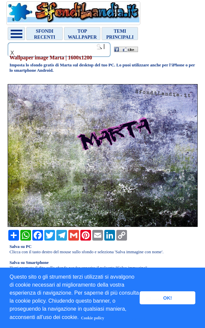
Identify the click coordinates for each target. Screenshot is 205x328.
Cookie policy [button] (92, 318)
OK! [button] (167, 298)
